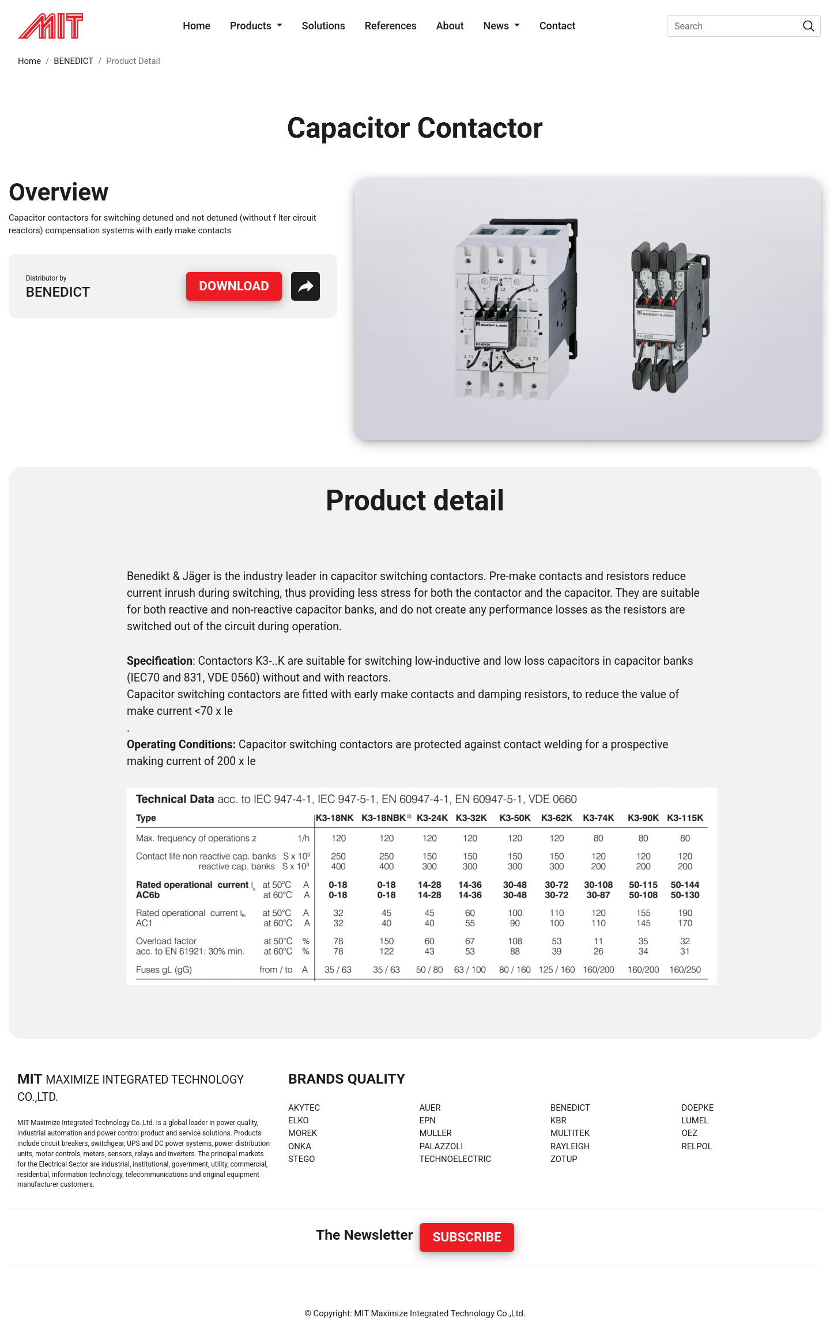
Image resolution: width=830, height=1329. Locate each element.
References (391, 26)
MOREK (302, 1133)
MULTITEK (570, 1133)
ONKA (299, 1146)
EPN (428, 1120)
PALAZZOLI (441, 1146)
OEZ (690, 1133)
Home (199, 25)
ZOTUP (564, 1159)
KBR (558, 1120)
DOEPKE (698, 1108)
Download (234, 285)
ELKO (298, 1120)
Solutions (323, 26)
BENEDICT (73, 61)
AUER (430, 1108)
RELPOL (697, 1146)
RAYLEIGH (570, 1146)
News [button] (497, 26)
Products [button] (252, 26)
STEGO (301, 1159)
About (450, 26)
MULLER (436, 1133)
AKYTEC (304, 1108)
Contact (558, 26)
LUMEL (695, 1120)
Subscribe (467, 1236)
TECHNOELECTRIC (456, 1159)
